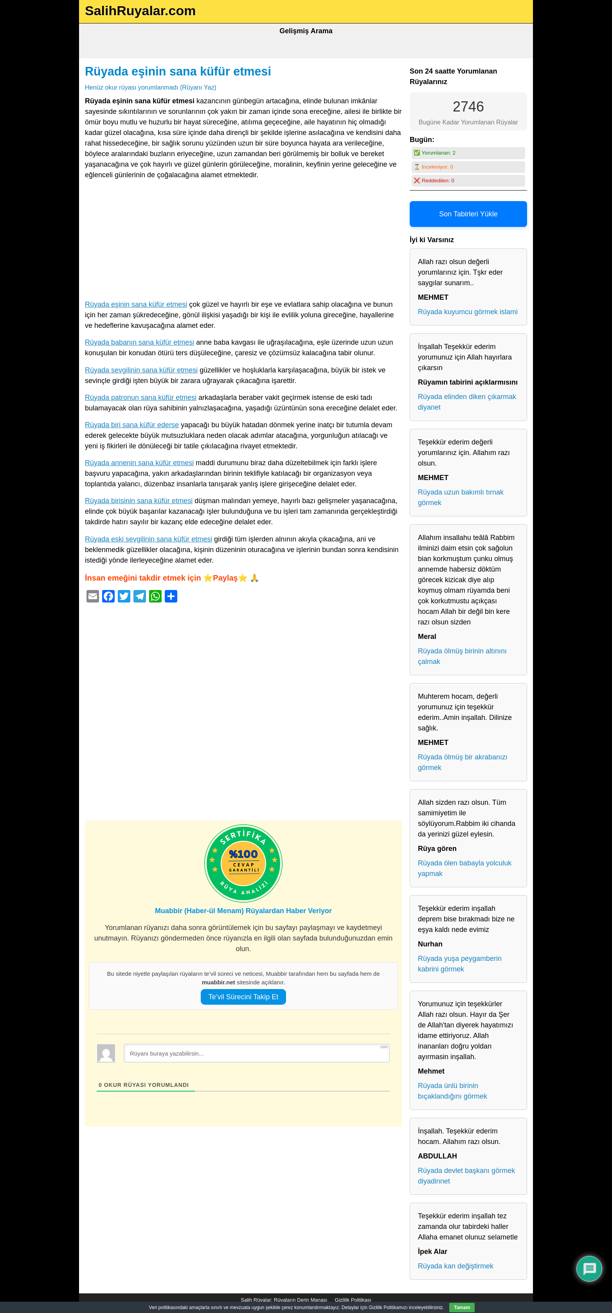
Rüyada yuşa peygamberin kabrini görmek (460, 964)
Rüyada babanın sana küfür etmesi (139, 342)
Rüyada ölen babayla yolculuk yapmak (464, 868)
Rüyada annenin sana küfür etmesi (139, 463)
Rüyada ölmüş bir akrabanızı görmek (463, 762)
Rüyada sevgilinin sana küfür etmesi (141, 370)
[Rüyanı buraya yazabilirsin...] (257, 1053)
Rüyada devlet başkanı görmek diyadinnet (466, 1176)
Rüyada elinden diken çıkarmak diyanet (467, 402)
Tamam (462, 1307)
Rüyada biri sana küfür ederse (132, 425)
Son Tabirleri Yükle (468, 214)
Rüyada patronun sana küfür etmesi (140, 397)
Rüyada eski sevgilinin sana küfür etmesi (148, 539)
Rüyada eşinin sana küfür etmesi (178, 71)
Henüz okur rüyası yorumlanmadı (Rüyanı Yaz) (150, 87)
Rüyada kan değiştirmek (455, 1266)
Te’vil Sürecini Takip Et (244, 997)
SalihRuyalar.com (140, 10)
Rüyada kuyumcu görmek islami (468, 312)
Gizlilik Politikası (353, 1300)
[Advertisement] (243, 241)
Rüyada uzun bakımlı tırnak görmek (461, 497)
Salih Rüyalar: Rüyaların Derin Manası (284, 1300)
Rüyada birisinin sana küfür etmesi (139, 501)
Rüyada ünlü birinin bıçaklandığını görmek (452, 1091)
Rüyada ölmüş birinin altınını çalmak (462, 656)
